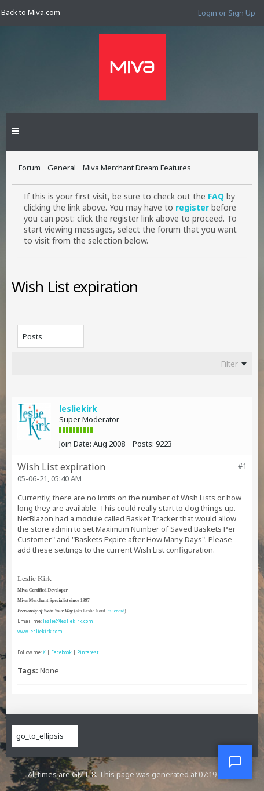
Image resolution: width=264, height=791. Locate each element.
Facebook (61, 652)
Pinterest (87, 652)
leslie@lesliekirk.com (68, 621)
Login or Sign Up (226, 13)
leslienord (115, 611)
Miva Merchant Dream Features (137, 167)
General (61, 167)
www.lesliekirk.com (40, 631)
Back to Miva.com (30, 12)
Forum (30, 167)
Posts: (143, 443)
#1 (242, 465)
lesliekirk (78, 408)
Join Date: (75, 443)
